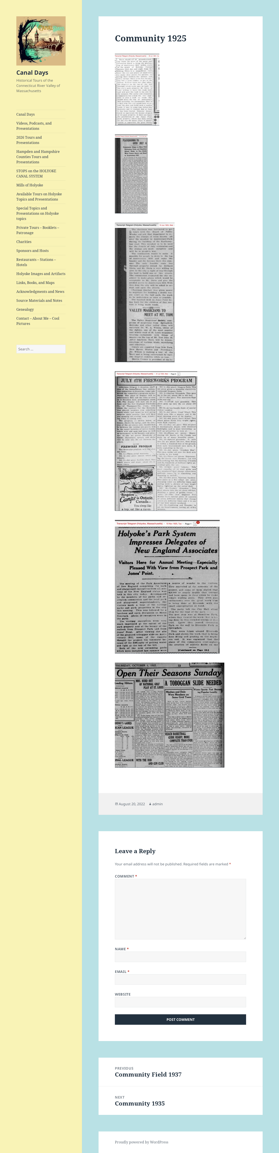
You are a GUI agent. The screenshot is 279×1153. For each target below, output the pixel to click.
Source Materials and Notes (39, 300)
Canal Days (32, 72)
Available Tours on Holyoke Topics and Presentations (39, 197)
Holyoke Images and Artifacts (40, 273)
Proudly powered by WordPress (141, 1142)
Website (123, 994)
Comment (126, 876)
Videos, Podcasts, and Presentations (34, 126)
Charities (23, 241)
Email (122, 971)
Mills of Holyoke (29, 185)
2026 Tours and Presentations (29, 140)
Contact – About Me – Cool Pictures (37, 321)
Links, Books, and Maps (35, 282)
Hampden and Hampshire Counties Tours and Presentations (38, 156)
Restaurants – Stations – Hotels (36, 262)
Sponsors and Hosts (32, 250)
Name (122, 949)
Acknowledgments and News (40, 291)
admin (157, 804)
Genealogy (25, 309)
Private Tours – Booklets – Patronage (37, 230)
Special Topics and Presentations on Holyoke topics (37, 213)
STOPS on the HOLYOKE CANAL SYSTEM (36, 174)
